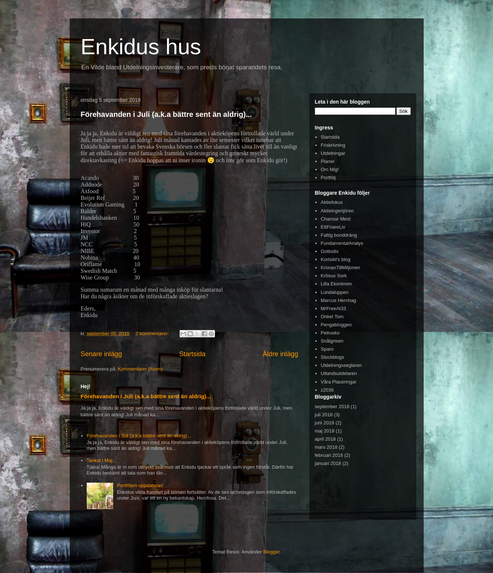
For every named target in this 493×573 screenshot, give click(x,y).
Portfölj (328, 177)
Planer (328, 161)
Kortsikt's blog (336, 259)
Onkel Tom (332, 316)
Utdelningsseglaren (341, 365)
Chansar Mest (336, 219)
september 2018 (332, 406)
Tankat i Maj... (101, 460)
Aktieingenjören (337, 210)
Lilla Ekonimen (336, 283)
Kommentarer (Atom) (140, 369)
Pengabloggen (336, 324)
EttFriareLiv (333, 227)
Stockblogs (332, 357)
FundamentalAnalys (342, 243)
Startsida (192, 354)
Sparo (327, 349)
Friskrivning (333, 145)
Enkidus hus (141, 46)
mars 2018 (326, 447)
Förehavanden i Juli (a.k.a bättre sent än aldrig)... (166, 114)
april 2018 (325, 439)
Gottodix (329, 251)
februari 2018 (329, 455)
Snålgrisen (332, 341)
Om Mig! (330, 169)
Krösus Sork (334, 275)
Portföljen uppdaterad (140, 485)
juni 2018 (324, 423)
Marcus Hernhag (338, 300)
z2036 (327, 390)
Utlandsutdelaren (339, 373)
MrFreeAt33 (333, 308)
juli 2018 (324, 414)
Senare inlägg (101, 354)
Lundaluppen (334, 292)
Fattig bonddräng (339, 235)
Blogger (271, 552)
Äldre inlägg (280, 354)
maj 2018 (324, 431)
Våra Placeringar (339, 382)
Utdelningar (333, 153)
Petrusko (330, 333)
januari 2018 (328, 463)
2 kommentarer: (152, 333)
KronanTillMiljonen (340, 267)
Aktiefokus (332, 202)
